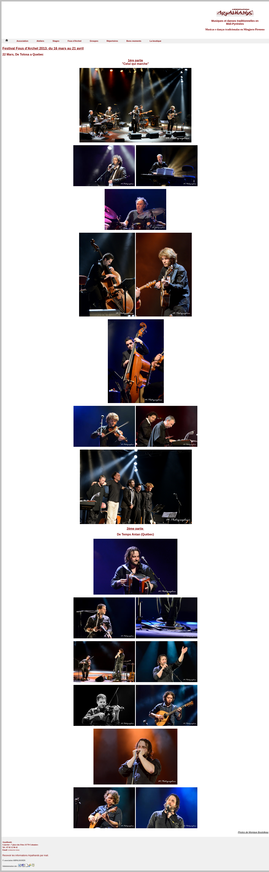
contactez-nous (13, 850)
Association (22, 41)
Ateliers (40, 41)
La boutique (155, 41)
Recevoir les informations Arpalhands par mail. (25, 855)
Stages (56, 41)
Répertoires (112, 41)
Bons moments (133, 41)
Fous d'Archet (75, 41)
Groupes (94, 41)
